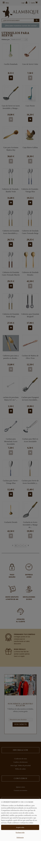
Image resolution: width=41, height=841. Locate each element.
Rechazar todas (20, 832)
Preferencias (20, 837)
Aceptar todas (20, 827)
